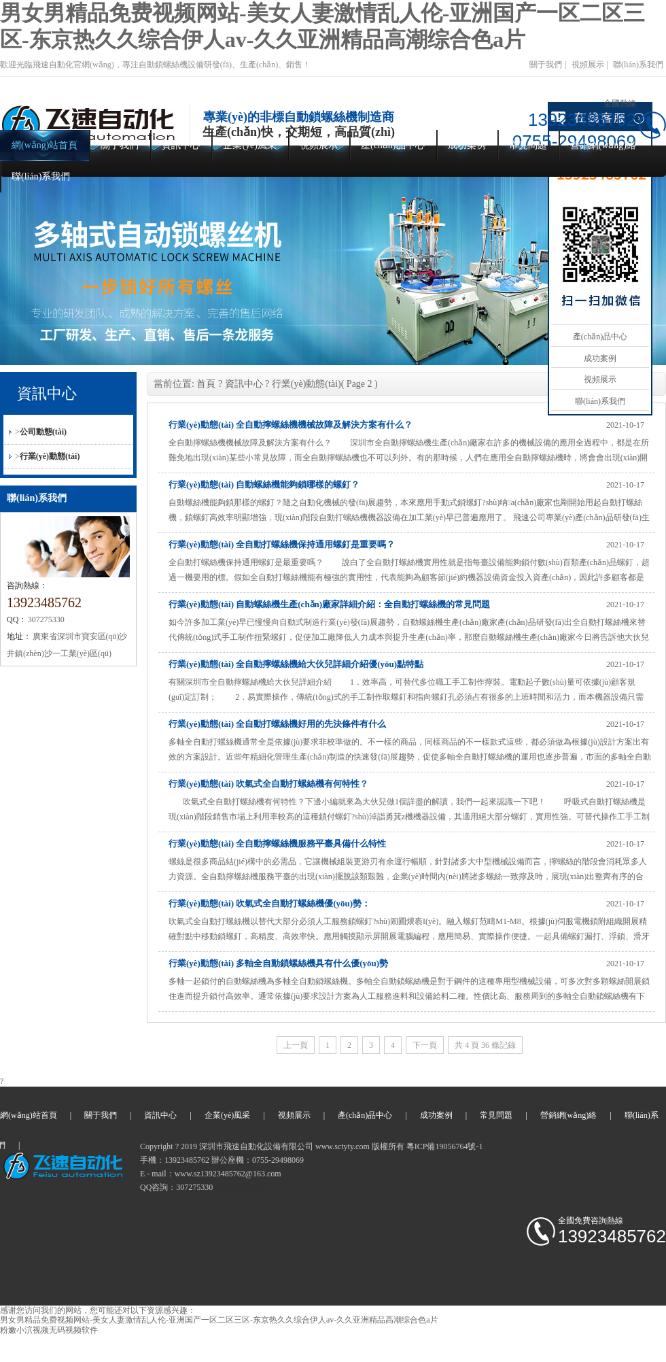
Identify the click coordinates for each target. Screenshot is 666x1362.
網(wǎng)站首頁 (44, 145)
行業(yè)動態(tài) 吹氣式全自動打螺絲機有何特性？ (268, 784)
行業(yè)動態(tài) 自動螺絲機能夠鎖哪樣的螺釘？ (264, 484)
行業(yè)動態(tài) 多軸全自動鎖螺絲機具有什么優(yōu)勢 (278, 963)
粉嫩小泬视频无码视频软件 (49, 1330)
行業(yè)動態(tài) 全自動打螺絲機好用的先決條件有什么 (277, 724)
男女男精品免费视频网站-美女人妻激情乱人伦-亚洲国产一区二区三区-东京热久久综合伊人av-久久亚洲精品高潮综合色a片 (219, 1320)
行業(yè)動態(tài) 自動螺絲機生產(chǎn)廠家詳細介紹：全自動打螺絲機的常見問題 (329, 604)
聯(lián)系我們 (638, 64)
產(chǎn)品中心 (393, 145)
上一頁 (295, 1045)
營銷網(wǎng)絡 (603, 145)
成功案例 (467, 145)
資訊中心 (181, 145)
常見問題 (528, 145)
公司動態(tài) (43, 432)
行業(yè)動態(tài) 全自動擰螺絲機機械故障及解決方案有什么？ (291, 425)
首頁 (205, 384)
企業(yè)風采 (250, 145)
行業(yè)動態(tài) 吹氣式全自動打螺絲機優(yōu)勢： (269, 903)
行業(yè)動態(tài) (50, 456)
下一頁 (425, 1045)
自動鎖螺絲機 (239, 1187)
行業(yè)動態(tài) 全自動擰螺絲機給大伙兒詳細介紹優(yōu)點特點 (296, 664)
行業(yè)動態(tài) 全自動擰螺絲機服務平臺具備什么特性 (277, 843)
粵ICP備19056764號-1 (444, 1146)
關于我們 (545, 64)
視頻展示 (588, 64)
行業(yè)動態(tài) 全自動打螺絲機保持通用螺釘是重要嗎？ (282, 544)
